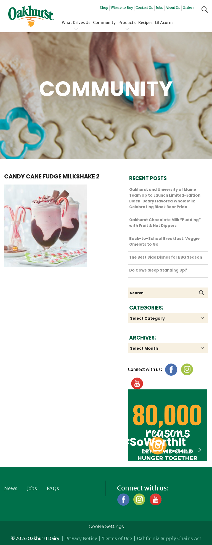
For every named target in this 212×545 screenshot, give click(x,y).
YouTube (137, 383)
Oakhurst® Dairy (31, 16)
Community (104, 22)
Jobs (159, 8)
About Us (173, 8)
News (10, 488)
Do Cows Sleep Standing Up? (158, 270)
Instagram (187, 369)
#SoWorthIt (153, 442)
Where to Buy (122, 8)
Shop (104, 8)
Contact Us (144, 8)
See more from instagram (171, 450)
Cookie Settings (106, 526)
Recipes (145, 22)
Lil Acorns (164, 22)
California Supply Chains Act (169, 538)
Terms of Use (117, 538)
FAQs (53, 488)
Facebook (171, 369)
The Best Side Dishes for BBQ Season (165, 257)
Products (127, 22)
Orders (189, 8)
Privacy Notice (81, 538)
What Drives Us (76, 22)
